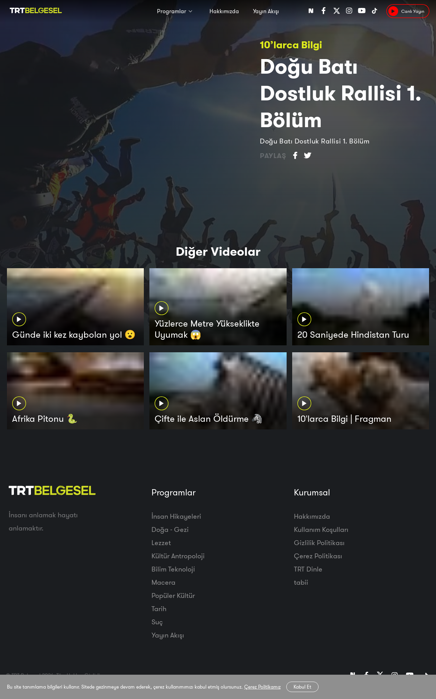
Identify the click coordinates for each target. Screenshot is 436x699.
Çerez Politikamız (262, 687)
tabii (301, 582)
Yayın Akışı (266, 11)
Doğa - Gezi (170, 529)
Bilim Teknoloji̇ (173, 569)
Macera (163, 582)
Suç (157, 621)
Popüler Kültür (173, 595)
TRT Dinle (308, 569)
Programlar (171, 11)
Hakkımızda (224, 11)
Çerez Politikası (318, 555)
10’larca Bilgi (291, 44)
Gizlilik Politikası (319, 542)
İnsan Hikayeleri (176, 516)
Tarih (158, 608)
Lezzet (161, 542)
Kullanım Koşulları (321, 529)
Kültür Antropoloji (178, 555)
